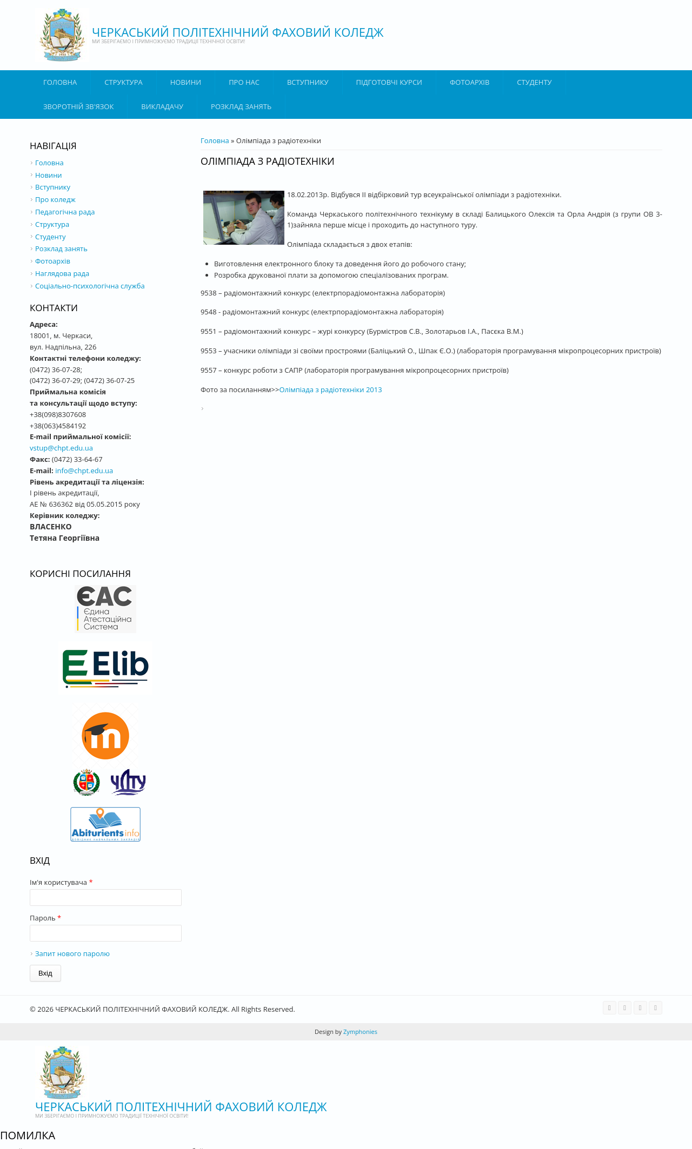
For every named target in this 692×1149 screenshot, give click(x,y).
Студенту (534, 82)
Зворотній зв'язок (78, 106)
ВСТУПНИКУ (308, 82)
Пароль (45, 918)
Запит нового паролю (72, 953)
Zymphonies (359, 1031)
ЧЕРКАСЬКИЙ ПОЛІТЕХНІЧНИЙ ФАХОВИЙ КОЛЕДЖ (238, 32)
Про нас (244, 82)
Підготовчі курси (389, 82)
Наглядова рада (62, 273)
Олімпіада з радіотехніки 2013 (330, 389)
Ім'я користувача (61, 882)
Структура (123, 82)
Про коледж (55, 199)
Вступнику (52, 187)
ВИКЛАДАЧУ (162, 106)
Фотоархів (469, 82)
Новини (185, 82)
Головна (60, 82)
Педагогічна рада (65, 212)
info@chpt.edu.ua (84, 470)
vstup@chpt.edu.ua (61, 448)
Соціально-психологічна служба (90, 286)
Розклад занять (241, 106)
